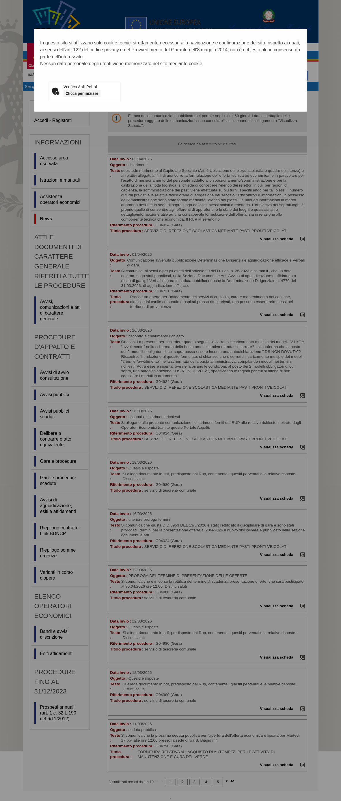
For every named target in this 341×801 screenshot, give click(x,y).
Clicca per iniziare (82, 93)
